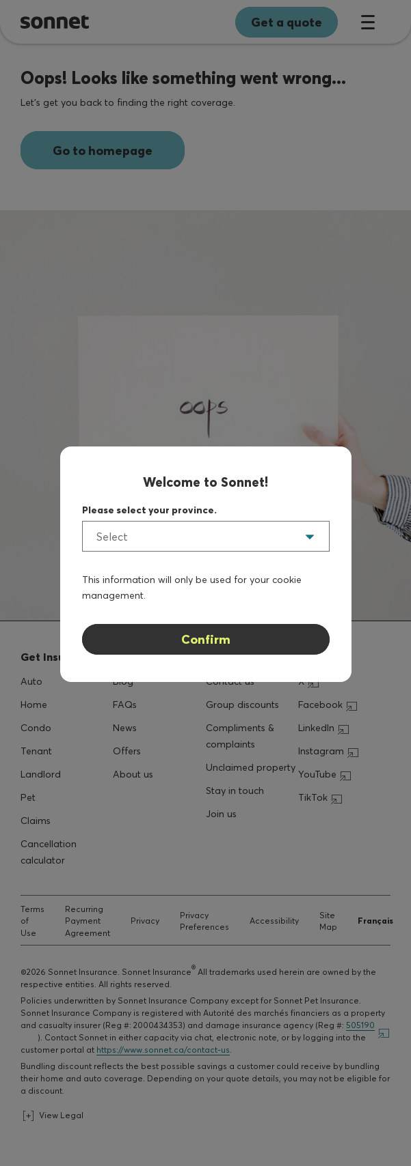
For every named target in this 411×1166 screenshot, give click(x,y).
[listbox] (206, 536)
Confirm (205, 639)
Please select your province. (149, 510)
